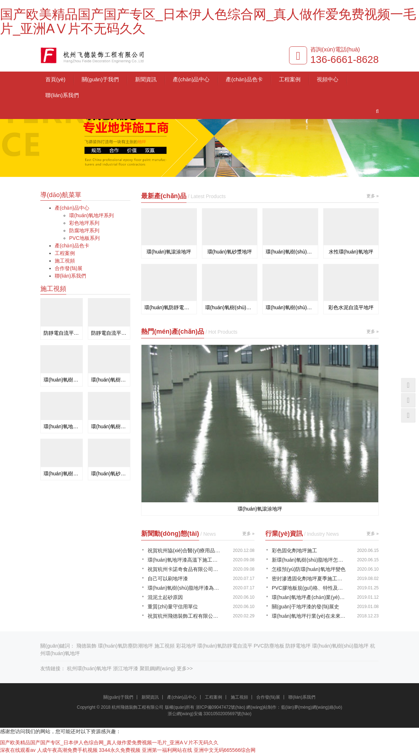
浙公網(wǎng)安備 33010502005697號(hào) (210, 713)
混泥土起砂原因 (165, 597)
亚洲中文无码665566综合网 (225, 750)
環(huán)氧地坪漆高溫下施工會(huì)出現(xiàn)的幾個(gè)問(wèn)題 (185, 560)
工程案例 (290, 79)
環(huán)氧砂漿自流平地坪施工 (109, 473)
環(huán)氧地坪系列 (91, 215)
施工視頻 (65, 261)
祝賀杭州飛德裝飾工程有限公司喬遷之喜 (185, 616)
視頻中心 (327, 79)
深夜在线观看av (18, 750)
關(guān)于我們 (100, 79)
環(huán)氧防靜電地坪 (169, 307)
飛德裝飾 (86, 646)
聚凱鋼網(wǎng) (157, 668)
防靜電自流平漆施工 (62, 333)
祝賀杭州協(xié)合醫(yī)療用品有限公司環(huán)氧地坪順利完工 (185, 550)
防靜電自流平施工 (109, 333)
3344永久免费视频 (119, 750)
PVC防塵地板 (269, 646)
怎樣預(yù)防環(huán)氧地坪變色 (309, 569)
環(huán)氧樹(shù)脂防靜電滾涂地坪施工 (62, 380)
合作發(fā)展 (68, 268)
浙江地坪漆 (125, 668)
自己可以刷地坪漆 (168, 578)
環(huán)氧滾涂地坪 (169, 252)
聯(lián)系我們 (62, 95)
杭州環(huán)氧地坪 (89, 668)
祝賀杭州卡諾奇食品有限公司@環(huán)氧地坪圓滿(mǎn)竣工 (185, 569)
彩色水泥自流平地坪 (351, 307)
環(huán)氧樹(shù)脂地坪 (340, 646)
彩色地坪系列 (84, 223)
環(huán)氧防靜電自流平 (224, 646)
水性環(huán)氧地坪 (351, 252)
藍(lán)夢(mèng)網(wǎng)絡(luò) (311, 707)
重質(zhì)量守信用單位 (173, 606)
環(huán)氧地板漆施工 (62, 426)
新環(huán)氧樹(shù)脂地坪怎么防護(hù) (309, 560)
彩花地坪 (186, 646)
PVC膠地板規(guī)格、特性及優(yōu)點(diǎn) (309, 588)
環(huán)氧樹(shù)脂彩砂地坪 (229, 307)
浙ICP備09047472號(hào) (220, 707)
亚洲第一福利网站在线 (167, 750)
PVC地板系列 (84, 238)
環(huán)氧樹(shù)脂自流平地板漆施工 (62, 473)
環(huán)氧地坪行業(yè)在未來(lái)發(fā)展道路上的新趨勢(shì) (309, 616)
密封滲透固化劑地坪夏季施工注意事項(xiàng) (309, 578)
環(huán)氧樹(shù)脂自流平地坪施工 (109, 380)
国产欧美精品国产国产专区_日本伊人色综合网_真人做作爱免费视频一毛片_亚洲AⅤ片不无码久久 (208, 21)
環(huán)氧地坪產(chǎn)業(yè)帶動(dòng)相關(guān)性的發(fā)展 (309, 597)
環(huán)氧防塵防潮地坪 (125, 646)
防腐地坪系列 (84, 230)
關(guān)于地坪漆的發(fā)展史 (305, 606)
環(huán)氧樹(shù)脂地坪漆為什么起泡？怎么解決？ (185, 588)
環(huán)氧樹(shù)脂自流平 (290, 252)
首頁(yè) (55, 79)
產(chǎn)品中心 (191, 79)
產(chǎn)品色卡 (244, 79)
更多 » (372, 195)
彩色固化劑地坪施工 (294, 550)
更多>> (185, 668)
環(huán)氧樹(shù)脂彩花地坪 (290, 307)
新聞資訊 (146, 79)
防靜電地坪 (298, 646)
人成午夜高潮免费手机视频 (67, 750)
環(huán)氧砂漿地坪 (229, 252)
